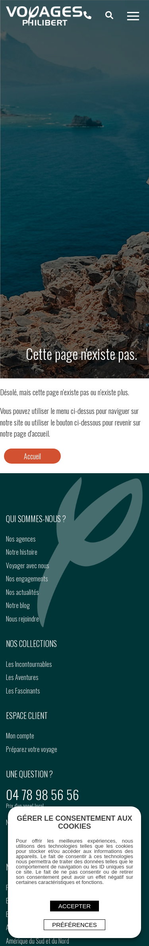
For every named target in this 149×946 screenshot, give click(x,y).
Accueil (32, 456)
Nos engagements (27, 578)
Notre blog (18, 605)
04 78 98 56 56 (42, 794)
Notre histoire (21, 552)
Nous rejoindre (22, 619)
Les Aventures (22, 677)
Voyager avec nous (27, 565)
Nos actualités (22, 592)
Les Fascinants (23, 690)
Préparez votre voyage (31, 749)
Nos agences (21, 539)
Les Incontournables (29, 664)
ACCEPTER (74, 906)
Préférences (74, 924)
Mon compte (20, 735)
